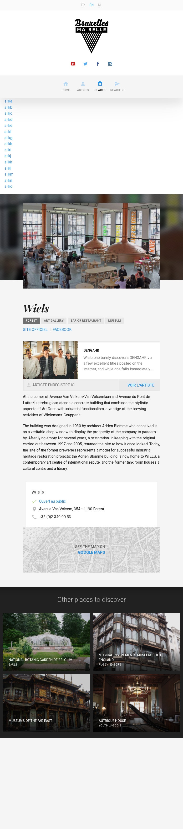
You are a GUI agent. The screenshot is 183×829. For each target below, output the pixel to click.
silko (8, 186)
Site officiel (35, 329)
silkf (8, 131)
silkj (7, 156)
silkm (8, 174)
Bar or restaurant (86, 320)
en (92, 5)
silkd (8, 119)
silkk (8, 162)
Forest (31, 320)
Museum (114, 320)
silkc (8, 113)
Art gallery (54, 320)
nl (100, 5)
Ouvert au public (52, 501)
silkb (8, 107)
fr (83, 5)
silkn (8, 180)
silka (8, 101)
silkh (8, 144)
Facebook (62, 329)
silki (7, 150)
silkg (8, 138)
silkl (7, 168)
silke (8, 125)
